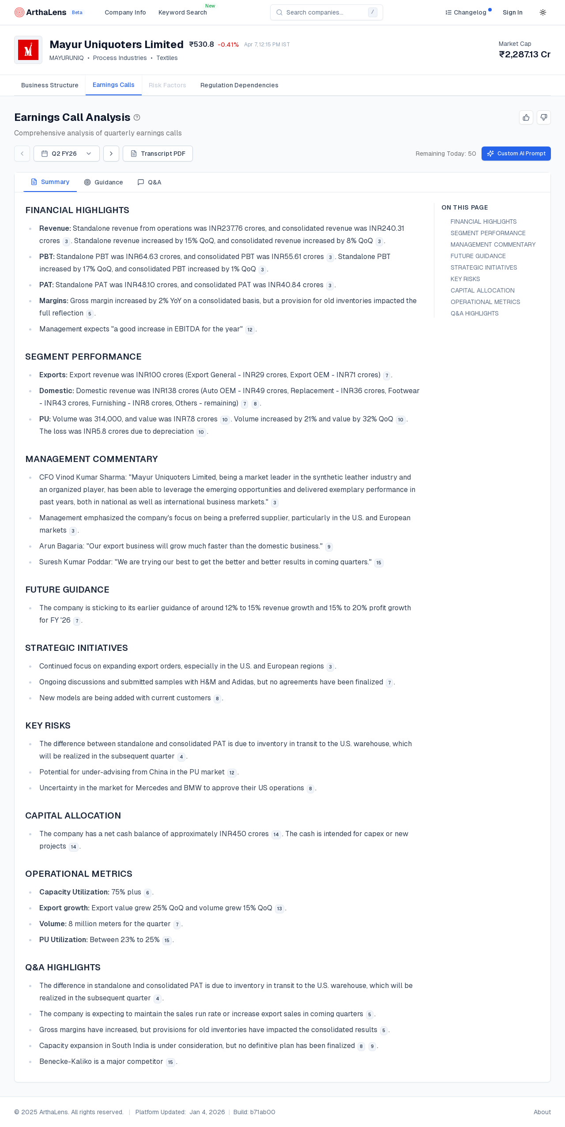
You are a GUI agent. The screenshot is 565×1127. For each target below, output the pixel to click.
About (542, 1112)
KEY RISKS (465, 279)
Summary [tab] (50, 182)
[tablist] (282, 85)
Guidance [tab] (103, 182)
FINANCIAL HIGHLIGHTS (484, 221)
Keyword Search (182, 12)
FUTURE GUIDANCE (478, 256)
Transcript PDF (157, 154)
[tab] (50, 85)
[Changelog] (465, 12)
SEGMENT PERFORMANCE (488, 233)
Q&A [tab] (149, 182)
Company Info (125, 12)
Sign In (513, 12)
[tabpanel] (282, 637)
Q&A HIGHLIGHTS (475, 313)
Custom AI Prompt (516, 153)
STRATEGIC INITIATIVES (484, 267)
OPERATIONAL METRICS (485, 302)
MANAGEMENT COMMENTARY (493, 244)
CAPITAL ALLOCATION (483, 290)
